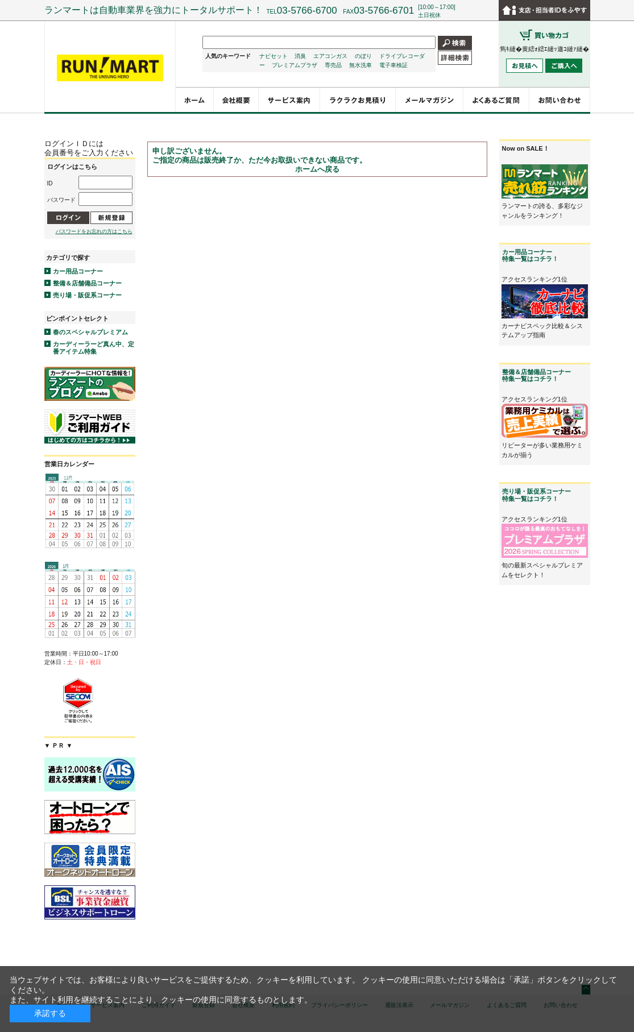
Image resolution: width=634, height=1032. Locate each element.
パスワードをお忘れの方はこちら (94, 231)
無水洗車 (360, 65)
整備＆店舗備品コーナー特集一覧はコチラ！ (536, 375)
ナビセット (273, 56)
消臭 (300, 56)
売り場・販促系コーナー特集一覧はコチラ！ (536, 495)
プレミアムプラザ (294, 65)
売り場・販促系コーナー (87, 295)
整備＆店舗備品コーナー (87, 283)
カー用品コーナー (78, 271)
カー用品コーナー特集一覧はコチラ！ (530, 255)
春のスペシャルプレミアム (90, 332)
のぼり (363, 56)
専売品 (333, 65)
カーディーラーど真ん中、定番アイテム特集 (93, 348)
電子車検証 (393, 65)
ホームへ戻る (317, 169)
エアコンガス (330, 56)
